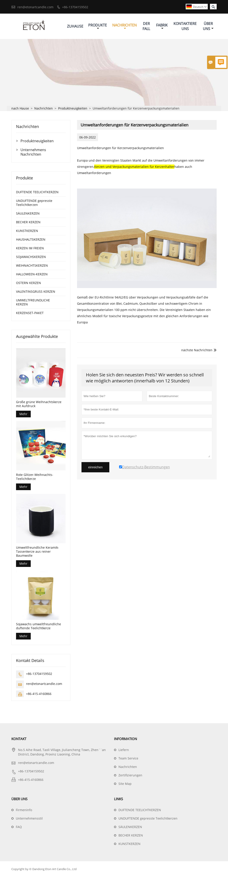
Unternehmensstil (29, 818)
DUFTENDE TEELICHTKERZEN (37, 192)
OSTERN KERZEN (28, 283)
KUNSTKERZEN (27, 231)
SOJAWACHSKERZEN (31, 257)
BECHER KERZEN (28, 222)
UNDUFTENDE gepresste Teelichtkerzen (34, 203)
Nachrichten (124, 26)
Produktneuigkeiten (72, 108)
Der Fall (146, 26)
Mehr (23, 414)
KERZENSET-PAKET (30, 313)
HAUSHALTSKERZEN (30, 240)
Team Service (128, 758)
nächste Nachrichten (196, 350)
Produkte (97, 26)
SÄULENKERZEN (28, 213)
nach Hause (20, 108)
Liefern (123, 750)
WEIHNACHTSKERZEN (32, 266)
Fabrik (162, 26)
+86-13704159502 (75, 7)
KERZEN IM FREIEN (30, 248)
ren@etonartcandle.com (35, 7)
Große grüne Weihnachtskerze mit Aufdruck (38, 404)
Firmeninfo (24, 810)
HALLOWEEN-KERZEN (32, 274)
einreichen (95, 467)
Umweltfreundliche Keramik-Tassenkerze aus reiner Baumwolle (37, 552)
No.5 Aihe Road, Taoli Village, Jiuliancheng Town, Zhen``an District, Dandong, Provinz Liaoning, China (62, 752)
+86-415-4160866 (38, 694)
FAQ (19, 827)
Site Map (125, 784)
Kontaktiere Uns (185, 26)
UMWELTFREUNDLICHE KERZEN (33, 302)
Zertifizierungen (130, 775)
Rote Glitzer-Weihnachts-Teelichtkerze (34, 477)
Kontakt (18, 739)
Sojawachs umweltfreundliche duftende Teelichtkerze (38, 626)
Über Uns (208, 26)
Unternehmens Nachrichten (33, 152)
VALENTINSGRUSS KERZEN (35, 292)
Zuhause (75, 26)
